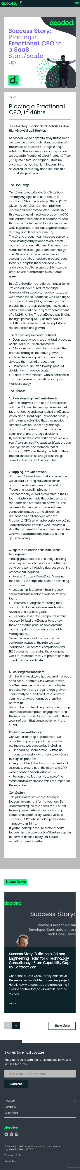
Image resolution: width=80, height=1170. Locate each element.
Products (9, 1101)
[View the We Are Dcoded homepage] (9, 3)
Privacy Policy (11, 1161)
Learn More (11, 1113)
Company (10, 1107)
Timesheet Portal (13, 1155)
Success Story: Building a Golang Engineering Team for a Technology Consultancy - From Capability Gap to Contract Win (39, 960)
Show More (61, 1025)
